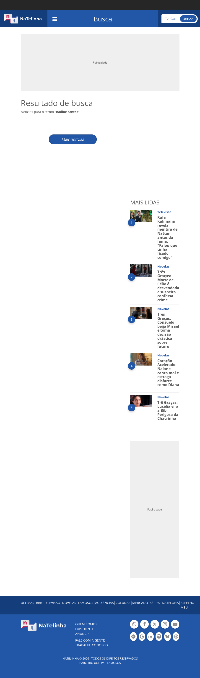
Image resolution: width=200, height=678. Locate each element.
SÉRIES (155, 603)
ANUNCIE (82, 634)
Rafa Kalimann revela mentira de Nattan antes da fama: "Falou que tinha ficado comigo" (167, 237)
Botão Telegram (133, 637)
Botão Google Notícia (142, 637)
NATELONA (170, 603)
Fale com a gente (90, 640)
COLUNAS (123, 603)
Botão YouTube (175, 625)
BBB (39, 603)
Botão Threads (176, 637)
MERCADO (140, 603)
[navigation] (54, 19)
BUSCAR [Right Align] (188, 18)
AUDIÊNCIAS (104, 603)
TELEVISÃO (52, 603)
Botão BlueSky (167, 637)
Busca (103, 18)
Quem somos (86, 624)
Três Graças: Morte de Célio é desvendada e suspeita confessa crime (168, 285)
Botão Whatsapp (134, 625)
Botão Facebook (144, 625)
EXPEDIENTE (84, 629)
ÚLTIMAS (27, 603)
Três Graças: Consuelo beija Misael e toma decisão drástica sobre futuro (168, 330)
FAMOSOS (85, 603)
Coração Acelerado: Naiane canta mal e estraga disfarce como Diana (168, 372)
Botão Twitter (155, 625)
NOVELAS (69, 603)
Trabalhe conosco (91, 645)
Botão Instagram (165, 625)
